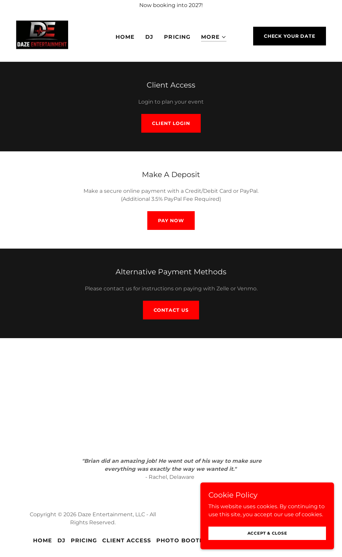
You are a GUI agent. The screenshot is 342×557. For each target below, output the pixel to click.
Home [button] (42, 540)
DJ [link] (149, 37)
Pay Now (171, 221)
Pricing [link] (177, 37)
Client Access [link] (126, 540)
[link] (42, 35)
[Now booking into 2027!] (171, 5)
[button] (213, 37)
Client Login (171, 123)
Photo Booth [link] (180, 540)
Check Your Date (289, 36)
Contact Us (171, 310)
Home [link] (125, 37)
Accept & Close (267, 542)
